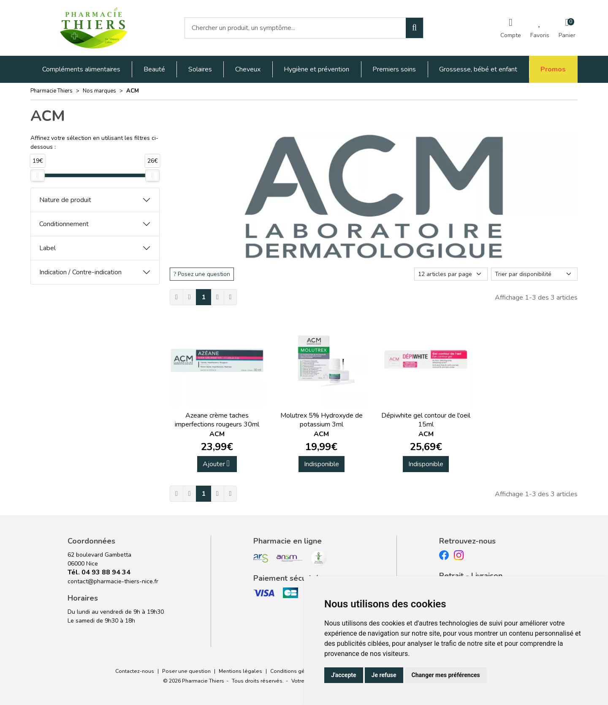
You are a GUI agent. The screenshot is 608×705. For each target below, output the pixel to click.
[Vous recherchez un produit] (295, 28)
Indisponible (321, 464)
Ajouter (216, 464)
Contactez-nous (134, 671)
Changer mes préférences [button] (446, 675)
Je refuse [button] (384, 675)
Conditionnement (64, 224)
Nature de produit (65, 200)
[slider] (37, 175)
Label (47, 248)
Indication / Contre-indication (80, 272)
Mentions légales (240, 671)
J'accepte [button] (343, 675)
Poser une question (186, 671)
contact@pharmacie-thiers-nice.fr (113, 581)
